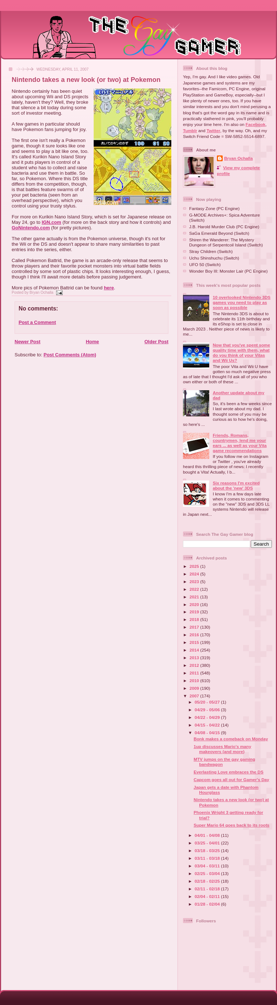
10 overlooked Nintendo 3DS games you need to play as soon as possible (241, 302)
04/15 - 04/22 (208, 725)
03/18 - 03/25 (208, 850)
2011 (195, 672)
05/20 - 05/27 (208, 702)
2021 (195, 596)
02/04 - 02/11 (208, 896)
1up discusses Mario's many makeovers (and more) (222, 749)
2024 (195, 573)
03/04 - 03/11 (208, 865)
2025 (195, 566)
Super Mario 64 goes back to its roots (231, 825)
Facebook (256, 124)
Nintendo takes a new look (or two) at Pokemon (86, 79)
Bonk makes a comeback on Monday (231, 738)
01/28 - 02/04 (208, 904)
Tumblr (190, 130)
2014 (195, 650)
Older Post (156, 341)
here (109, 287)
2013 (195, 657)
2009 (195, 688)
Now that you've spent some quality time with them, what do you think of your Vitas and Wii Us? (241, 353)
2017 (195, 627)
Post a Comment (37, 322)
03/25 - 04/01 (208, 842)
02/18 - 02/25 (208, 881)
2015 (195, 642)
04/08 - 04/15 (208, 732)
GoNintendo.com (31, 227)
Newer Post (27, 341)
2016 (195, 634)
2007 (195, 695)
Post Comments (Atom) (70, 354)
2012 (195, 665)
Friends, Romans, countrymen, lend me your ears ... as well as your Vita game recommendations (240, 443)
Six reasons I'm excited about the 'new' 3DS (236, 485)
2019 (195, 611)
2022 (195, 589)
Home (92, 341)
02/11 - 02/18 (208, 888)
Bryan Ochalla (238, 158)
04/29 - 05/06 (208, 709)
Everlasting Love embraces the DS (229, 771)
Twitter (213, 130)
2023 (195, 581)
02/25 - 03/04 (208, 873)
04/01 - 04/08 (208, 835)
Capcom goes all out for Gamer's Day (231, 779)
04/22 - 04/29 (208, 717)
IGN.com (51, 222)
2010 (195, 680)
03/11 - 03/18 (208, 858)
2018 (195, 619)
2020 (195, 604)
